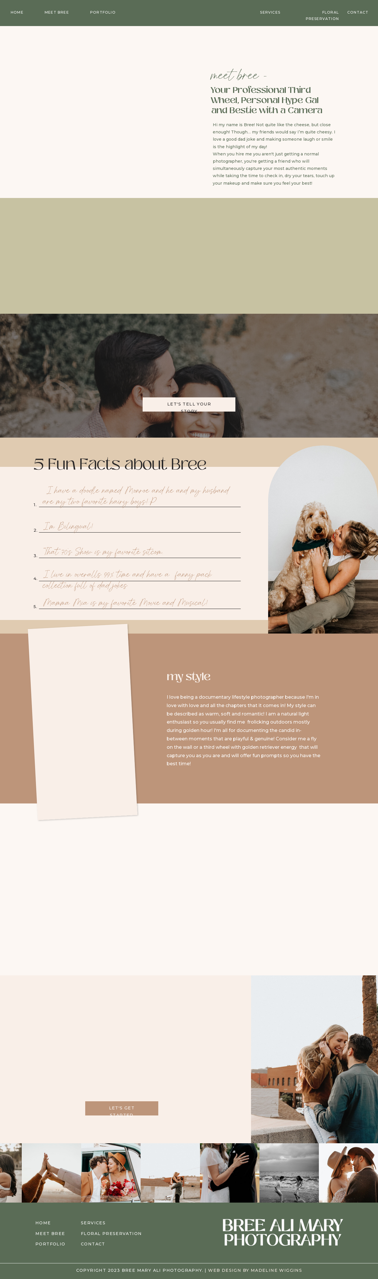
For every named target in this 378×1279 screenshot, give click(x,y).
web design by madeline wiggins (255, 1270)
